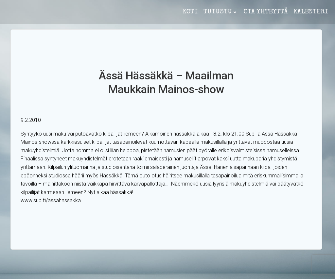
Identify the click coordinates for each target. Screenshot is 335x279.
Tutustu (220, 12)
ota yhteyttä (266, 12)
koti (190, 12)
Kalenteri (310, 12)
